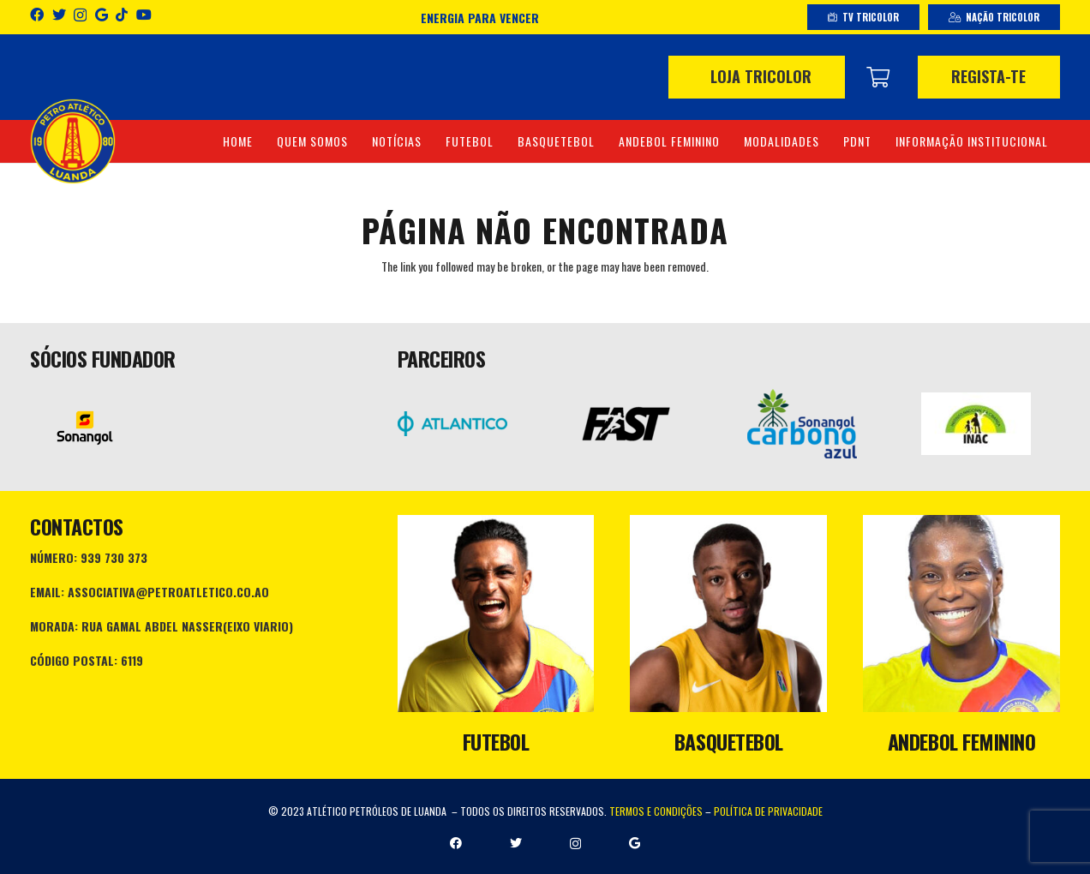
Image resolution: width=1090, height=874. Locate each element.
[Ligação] (73, 141)
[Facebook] (37, 14)
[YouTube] (144, 14)
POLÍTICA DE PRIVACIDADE (768, 811)
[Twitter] (59, 14)
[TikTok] (122, 14)
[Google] (101, 14)
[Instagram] (80, 15)
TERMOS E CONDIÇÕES (656, 811)
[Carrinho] (878, 77)
